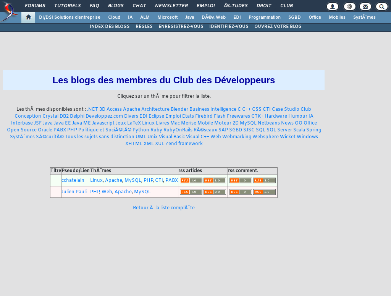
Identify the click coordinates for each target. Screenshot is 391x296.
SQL (260, 130)
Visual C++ (197, 137)
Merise (188, 123)
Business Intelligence (212, 110)
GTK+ (257, 116)
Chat (139, 6)
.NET (92, 110)
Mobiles (337, 17)
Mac (175, 123)
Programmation (265, 17)
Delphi (77, 116)
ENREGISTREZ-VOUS (180, 26)
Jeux (121, 123)
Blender (179, 110)
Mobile (205, 123)
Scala (299, 130)
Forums (35, 6)
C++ (246, 110)
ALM (145, 17)
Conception (28, 116)
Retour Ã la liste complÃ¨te (164, 208)
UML (141, 137)
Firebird (204, 116)
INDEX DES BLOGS (109, 26)
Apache (131, 110)
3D (102, 110)
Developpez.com (104, 116)
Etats (188, 116)
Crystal (50, 116)
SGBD (294, 17)
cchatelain (72, 181)
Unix (152, 137)
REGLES (144, 26)
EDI (237, 17)
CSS (257, 110)
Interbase (22, 123)
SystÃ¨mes (364, 17)
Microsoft (167, 17)
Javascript (103, 123)
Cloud (114, 17)
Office (315, 17)
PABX (59, 130)
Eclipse (156, 116)
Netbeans (269, 123)
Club (286, 6)
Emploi (205, 6)
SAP (223, 130)
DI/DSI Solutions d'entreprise (69, 17)
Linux (148, 123)
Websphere (265, 137)
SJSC (249, 130)
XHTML (133, 144)
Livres (162, 123)
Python (140, 130)
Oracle (45, 130)
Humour (297, 116)
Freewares (238, 116)
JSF (38, 123)
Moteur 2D (226, 123)
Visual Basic (172, 137)
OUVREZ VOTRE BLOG (278, 26)
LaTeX (134, 123)
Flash (220, 116)
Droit (264, 6)
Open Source (22, 130)
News (287, 123)
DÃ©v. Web (214, 17)
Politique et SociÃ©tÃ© (104, 130)
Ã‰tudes (235, 6)
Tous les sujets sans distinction (99, 137)
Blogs (115, 6)
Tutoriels (67, 6)
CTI (267, 110)
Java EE (62, 123)
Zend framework (184, 144)
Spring (313, 130)
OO (298, 123)
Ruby (156, 130)
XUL (159, 144)
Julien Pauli (74, 192)
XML (149, 144)
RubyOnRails (177, 130)
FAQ (94, 6)
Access (114, 110)
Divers (131, 116)
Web (215, 137)
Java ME (81, 123)
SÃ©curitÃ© (50, 137)
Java (189, 17)
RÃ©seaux (205, 130)
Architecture (155, 110)
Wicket (288, 137)
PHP (72, 130)
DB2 (64, 116)
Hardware (276, 116)
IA (130, 17)
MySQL (248, 123)
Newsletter (171, 6)
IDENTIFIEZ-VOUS (228, 26)
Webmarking (236, 137)
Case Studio (285, 110)
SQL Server (279, 130)
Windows (307, 137)
